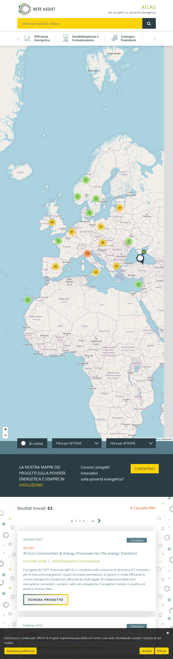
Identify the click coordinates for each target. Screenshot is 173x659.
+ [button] (5, 430)
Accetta (147, 651)
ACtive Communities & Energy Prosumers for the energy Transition (80, 553)
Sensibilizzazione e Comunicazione (76, 561)
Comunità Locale (34, 561)
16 (92, 521)
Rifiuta (161, 651)
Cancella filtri (143, 507)
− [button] (5, 436)
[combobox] (77, 443)
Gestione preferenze (20, 651)
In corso (36, 443)
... (88, 521)
